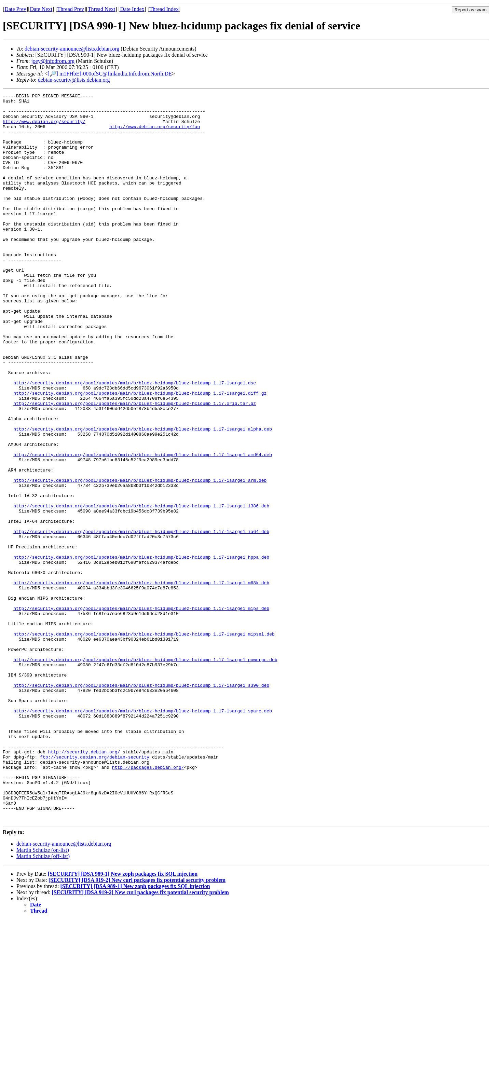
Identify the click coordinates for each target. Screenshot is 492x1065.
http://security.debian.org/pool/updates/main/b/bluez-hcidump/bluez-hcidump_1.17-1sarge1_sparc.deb (142, 835)
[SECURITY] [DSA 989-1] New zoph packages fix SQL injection (122, 1019)
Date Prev (15, 9)
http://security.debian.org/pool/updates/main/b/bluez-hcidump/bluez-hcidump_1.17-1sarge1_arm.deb (139, 558)
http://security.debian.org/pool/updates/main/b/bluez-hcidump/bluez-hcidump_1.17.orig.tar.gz (134, 466)
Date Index (132, 9)
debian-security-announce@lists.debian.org (72, 49)
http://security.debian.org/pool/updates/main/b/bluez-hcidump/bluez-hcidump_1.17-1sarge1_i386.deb (141, 589)
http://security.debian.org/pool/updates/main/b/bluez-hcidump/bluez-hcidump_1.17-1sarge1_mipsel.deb (143, 742)
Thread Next (101, 9)
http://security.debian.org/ (84, 884)
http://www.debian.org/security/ (44, 127)
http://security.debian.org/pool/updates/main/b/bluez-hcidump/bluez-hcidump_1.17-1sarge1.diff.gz (139, 453)
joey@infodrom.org (52, 61)
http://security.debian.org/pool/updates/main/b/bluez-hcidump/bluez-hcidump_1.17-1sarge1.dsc (134, 441)
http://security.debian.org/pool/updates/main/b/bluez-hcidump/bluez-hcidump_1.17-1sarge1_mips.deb (141, 712)
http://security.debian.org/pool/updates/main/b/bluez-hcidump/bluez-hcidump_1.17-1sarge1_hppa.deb (141, 650)
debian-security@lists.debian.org (74, 80)
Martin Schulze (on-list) (42, 995)
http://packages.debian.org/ (148, 902)
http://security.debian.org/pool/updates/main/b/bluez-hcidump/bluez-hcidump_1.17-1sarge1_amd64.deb (142, 527)
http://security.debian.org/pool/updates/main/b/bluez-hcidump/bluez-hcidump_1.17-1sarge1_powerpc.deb (145, 773)
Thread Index (164, 9)
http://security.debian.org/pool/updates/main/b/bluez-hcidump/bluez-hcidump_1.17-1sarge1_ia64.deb (141, 619)
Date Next (41, 9)
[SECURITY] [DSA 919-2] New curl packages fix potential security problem (137, 1025)
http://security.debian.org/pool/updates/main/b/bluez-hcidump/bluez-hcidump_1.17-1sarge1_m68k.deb (141, 681)
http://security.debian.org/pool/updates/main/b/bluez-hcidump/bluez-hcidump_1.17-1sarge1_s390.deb (141, 804)
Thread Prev (70, 9)
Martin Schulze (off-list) (43, 1002)
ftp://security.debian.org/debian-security (94, 890)
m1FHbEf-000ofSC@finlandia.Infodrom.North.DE (115, 74)
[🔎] (52, 74)
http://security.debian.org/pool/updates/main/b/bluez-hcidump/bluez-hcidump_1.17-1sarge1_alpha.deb (142, 496)
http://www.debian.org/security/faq (154, 134)
